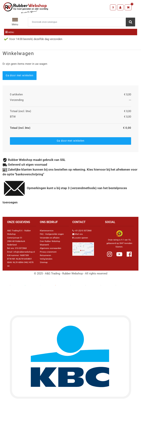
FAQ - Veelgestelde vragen (52, 234)
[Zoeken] (76, 22)
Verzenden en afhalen (49, 238)
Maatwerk (44, 245)
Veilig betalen (46, 259)
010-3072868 (21, 248)
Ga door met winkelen (19, 75)
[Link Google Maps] (83, 247)
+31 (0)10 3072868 (83, 230)
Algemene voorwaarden (50, 248)
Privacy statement (48, 252)
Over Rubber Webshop (50, 241)
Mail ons (79, 234)
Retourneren (45, 255)
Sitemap (44, 262)
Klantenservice (46, 230)
